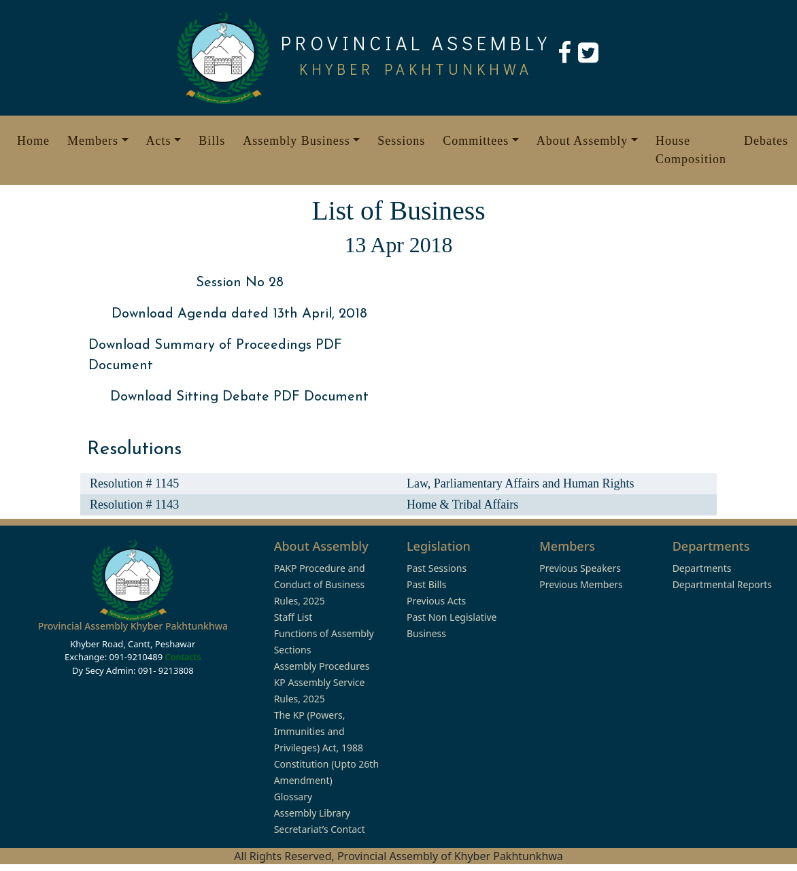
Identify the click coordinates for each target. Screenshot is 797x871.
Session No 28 (240, 283)
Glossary (293, 796)
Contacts (183, 657)
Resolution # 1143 (134, 504)
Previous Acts (436, 600)
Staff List (293, 617)
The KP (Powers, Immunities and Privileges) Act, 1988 (318, 731)
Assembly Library (312, 812)
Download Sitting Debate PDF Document (239, 397)
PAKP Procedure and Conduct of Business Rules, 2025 (319, 584)
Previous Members (580, 584)
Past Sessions (437, 568)
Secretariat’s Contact (319, 829)
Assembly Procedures (322, 666)
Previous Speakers (580, 568)
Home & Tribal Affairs (462, 504)
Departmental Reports (722, 584)
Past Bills (426, 584)
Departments (702, 568)
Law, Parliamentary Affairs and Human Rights (520, 483)
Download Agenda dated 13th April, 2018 (239, 314)
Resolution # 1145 (134, 483)
